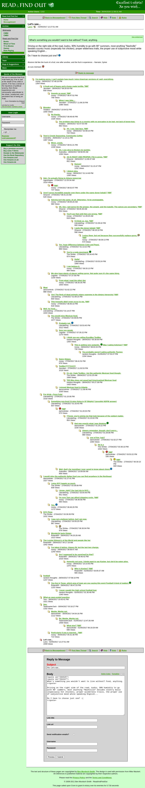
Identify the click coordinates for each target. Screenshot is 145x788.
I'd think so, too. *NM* (83, 221)
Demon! (77, 164)
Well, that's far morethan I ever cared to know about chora (85, 469)
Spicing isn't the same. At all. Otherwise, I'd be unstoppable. (77, 200)
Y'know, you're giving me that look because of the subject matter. (95, 416)
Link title (50, 718)
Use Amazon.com (11, 158)
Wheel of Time (9, 44)
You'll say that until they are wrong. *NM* (84, 214)
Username (6, 116)
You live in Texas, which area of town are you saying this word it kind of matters (91, 583)
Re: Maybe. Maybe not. (69, 618)
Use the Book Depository (14, 155)
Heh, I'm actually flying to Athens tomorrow (62, 178)
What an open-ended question (56, 597)
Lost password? (9, 138)
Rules (124, 18)
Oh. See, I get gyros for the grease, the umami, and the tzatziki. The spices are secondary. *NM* (100, 207)
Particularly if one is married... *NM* (66, 633)
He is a (101, 445)
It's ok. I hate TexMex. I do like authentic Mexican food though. (94, 373)
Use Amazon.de (10, 162)
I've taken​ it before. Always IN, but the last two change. (75, 547)
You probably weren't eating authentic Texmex (102, 352)
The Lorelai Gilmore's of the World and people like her (66, 540)
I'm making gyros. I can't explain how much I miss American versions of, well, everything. (75, 79)
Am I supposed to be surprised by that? (76, 554)
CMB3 (6, 35)
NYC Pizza (47, 512)
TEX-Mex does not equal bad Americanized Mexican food (91, 380)
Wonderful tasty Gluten (61, 533)
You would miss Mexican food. (64, 316)
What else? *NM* (74, 625)
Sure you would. (66, 330)
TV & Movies (9, 46)
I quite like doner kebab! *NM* (87, 228)
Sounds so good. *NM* (61, 93)
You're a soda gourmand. (79, 252)
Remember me (10, 129)
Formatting (115, 674)
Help (105, 18)
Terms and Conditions (102, 778)
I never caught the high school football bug (78, 590)
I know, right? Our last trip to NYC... (74, 490)
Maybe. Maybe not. (59, 611)
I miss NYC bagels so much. (63, 483)
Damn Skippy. (65, 359)
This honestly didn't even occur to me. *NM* (70, 302)
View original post (137, 37)
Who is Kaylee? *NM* (83, 569)
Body (50, 674)
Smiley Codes (106, 674)
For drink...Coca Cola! (52, 394)
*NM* (54, 186)
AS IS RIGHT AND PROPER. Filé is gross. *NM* (87, 157)
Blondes (47, 107)
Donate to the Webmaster (14, 153)
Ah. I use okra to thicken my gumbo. (74, 150)
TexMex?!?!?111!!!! (67, 366)
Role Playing (9, 51)
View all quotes (6, 106)
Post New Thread (79, 18)
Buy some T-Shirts (11, 151)
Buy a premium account (13, 149)
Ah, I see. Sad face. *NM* (77, 129)
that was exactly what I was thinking (91, 423)
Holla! (77, 259)
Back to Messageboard (55, 18)
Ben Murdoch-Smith (86, 771)
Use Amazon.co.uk (11, 160)
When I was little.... (67, 100)
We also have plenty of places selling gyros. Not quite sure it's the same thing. (85, 273)
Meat (45, 287)
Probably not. (66, 323)
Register (5, 136)
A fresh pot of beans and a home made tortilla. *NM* (66, 86)
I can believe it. (73, 266)
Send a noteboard (35, 27)
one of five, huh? (97, 438)
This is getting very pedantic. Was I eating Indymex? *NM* (101, 345)
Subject (51, 664)
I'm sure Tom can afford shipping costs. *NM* (78, 497)
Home (6, 20)
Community (8, 53)
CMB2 (6, 33)
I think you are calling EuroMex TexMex (84, 337)
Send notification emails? (58, 734)
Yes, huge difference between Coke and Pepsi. (79, 245)
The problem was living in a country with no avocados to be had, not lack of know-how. (97, 122)
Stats (114, 18)
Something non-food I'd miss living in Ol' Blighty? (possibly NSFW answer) (84, 401)
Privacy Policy (79, 778)
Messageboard (9, 22)
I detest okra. (72, 171)
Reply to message (86, 73)
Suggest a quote (17, 106)
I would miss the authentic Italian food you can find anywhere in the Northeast (77, 476)
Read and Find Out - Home (42, 5)
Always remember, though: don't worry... (100, 430)
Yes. (54, 505)
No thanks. (55, 114)
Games (6, 48)
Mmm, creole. (57, 143)
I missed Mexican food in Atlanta (73, 387)
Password (6, 123)
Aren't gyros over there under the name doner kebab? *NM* (77, 193)
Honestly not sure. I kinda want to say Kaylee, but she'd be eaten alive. (97, 561)
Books (6, 42)
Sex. (45, 604)
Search (95, 18)
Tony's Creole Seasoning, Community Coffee (63, 136)
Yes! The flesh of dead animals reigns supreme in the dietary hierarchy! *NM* (84, 295)
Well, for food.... (50, 309)
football (46, 576)
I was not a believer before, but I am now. (69, 519)
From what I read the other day (72, 280)
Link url (50, 724)
